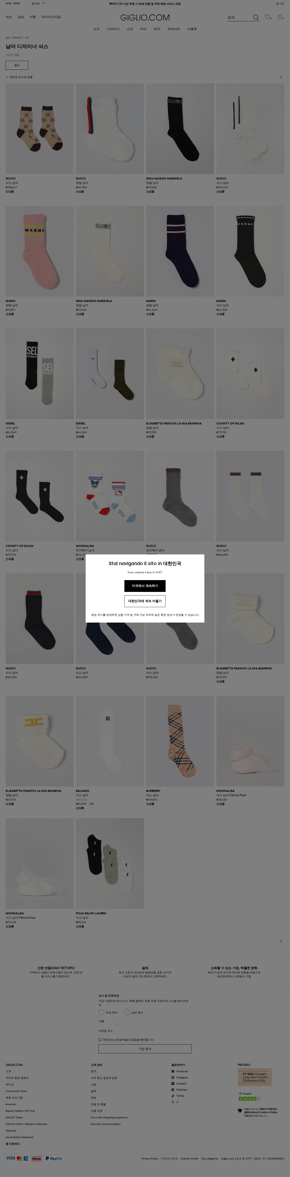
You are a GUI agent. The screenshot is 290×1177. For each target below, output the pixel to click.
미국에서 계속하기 (145, 586)
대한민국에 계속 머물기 (145, 601)
